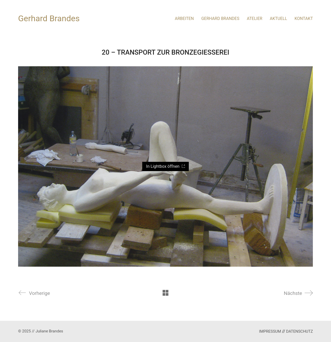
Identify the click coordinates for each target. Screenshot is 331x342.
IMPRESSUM (270, 331)
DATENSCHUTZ (299, 331)
